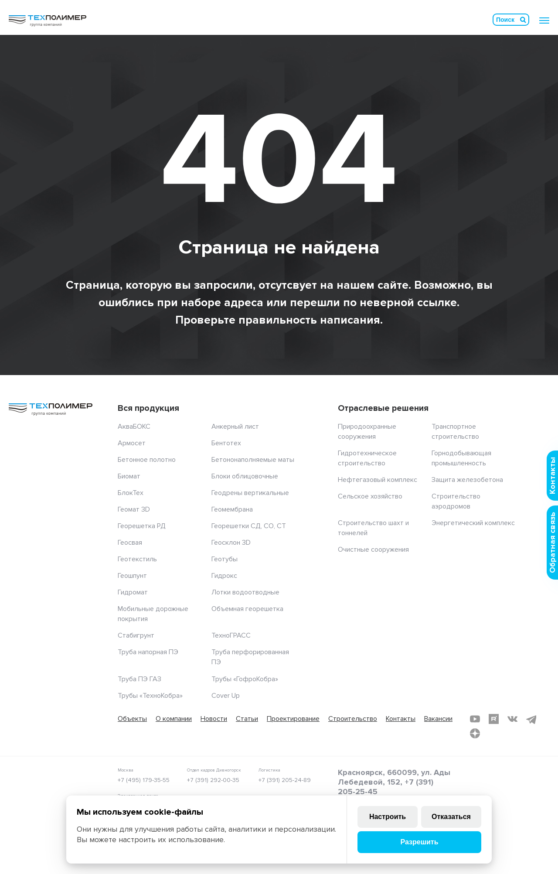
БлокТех (130, 492)
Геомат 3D (134, 509)
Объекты (132, 718)
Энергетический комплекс (473, 523)
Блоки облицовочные (244, 476)
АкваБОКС (134, 426)
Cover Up (225, 695)
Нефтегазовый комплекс (377, 479)
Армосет (132, 443)
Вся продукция (148, 408)
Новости (214, 718)
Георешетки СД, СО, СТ (248, 526)
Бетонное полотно (147, 459)
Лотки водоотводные (245, 592)
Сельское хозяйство (370, 496)
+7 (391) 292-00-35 (213, 780)
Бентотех (226, 443)
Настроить (387, 816)
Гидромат (133, 592)
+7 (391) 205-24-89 (285, 780)
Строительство (352, 718)
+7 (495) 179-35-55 (144, 780)
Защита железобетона (467, 479)
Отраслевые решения (383, 408)
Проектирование (293, 718)
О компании (174, 718)
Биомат (129, 476)
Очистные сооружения (373, 549)
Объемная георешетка (247, 608)
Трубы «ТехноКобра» (150, 695)
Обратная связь (552, 542)
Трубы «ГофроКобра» (244, 679)
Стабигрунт (136, 635)
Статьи (247, 718)
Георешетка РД (142, 526)
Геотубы (224, 559)
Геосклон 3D (231, 542)
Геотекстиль (137, 559)
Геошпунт (132, 575)
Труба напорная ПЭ (148, 652)
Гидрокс (224, 575)
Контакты (400, 718)
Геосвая (130, 542)
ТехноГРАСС (231, 635)
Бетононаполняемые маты (252, 459)
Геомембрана (232, 509)
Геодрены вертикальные (250, 492)
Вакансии (438, 718)
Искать (523, 19)
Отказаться (451, 816)
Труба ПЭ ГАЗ (139, 679)
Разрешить (419, 842)
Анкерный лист (235, 426)
